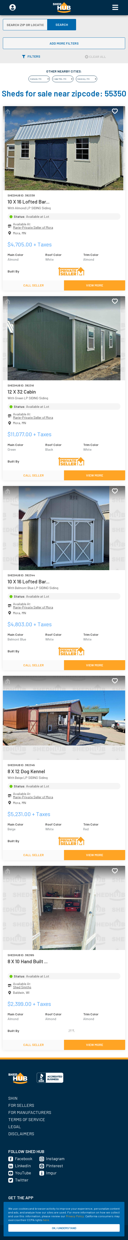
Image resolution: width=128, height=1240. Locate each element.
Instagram (55, 1158)
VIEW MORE (94, 285)
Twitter (21, 1179)
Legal (14, 1126)
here (46, 1220)
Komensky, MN (83, 79)
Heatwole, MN (35, 79)
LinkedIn (23, 1165)
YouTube (23, 1172)
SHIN (13, 1098)
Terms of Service (26, 1119)
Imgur (51, 1172)
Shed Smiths (22, 987)
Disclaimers (21, 1133)
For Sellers (21, 1105)
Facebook (23, 1158)
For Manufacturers (29, 1112)
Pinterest (54, 1165)
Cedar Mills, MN (60, 79)
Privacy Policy (75, 1216)
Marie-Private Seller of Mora (33, 227)
